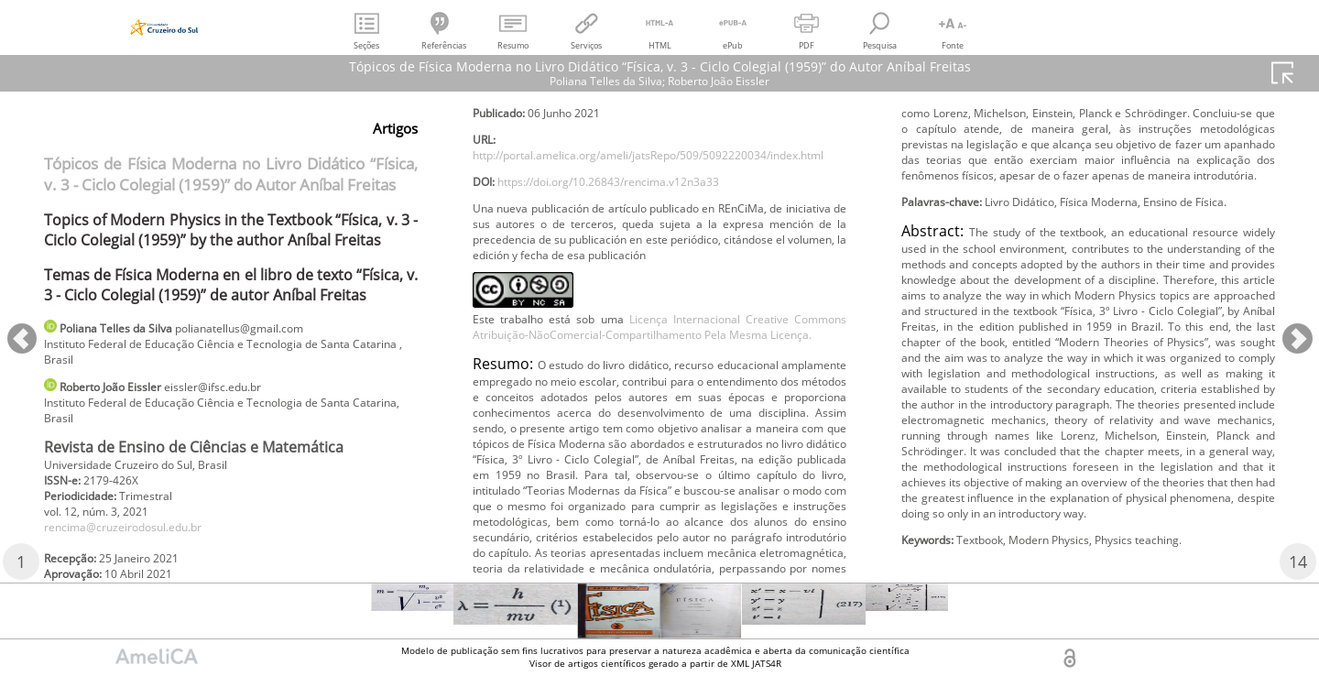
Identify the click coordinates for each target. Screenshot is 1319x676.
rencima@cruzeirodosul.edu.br (139, 548)
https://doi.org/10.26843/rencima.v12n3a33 (635, 244)
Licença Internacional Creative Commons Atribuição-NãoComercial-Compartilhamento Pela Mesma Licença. (659, 427)
